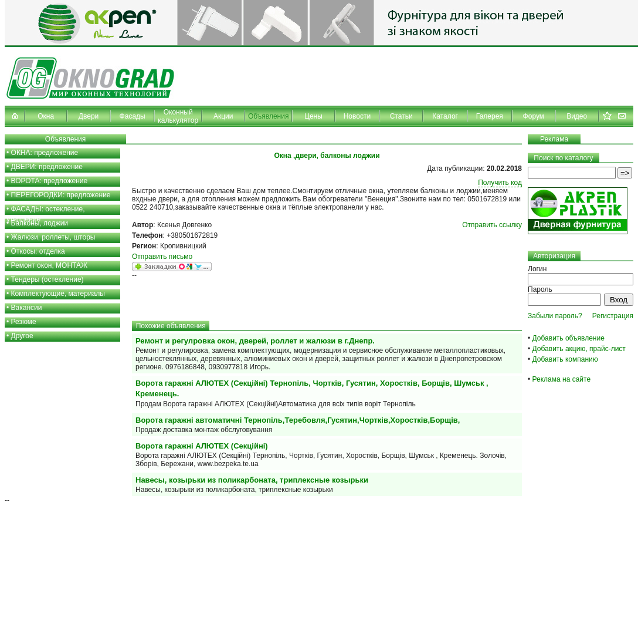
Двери (89, 116)
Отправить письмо (162, 256)
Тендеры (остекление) (47, 279)
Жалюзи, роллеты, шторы (53, 237)
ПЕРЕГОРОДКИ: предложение (61, 195)
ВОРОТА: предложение (49, 181)
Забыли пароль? (555, 316)
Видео (576, 116)
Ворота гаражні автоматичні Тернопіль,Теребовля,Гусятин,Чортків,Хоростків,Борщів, (297, 420)
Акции (223, 116)
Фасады (132, 116)
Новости (357, 116)
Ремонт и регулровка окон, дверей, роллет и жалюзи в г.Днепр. (255, 340)
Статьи (401, 116)
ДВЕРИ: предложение (47, 167)
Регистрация (612, 316)
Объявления (268, 116)
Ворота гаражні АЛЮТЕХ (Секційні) (201, 445)
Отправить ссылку (492, 225)
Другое (22, 336)
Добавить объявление (568, 338)
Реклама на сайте (561, 379)
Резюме (23, 322)
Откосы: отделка (38, 251)
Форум (533, 116)
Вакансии (26, 308)
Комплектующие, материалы (58, 293)
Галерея (489, 116)
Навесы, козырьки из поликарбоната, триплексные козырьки (251, 480)
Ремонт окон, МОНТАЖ (49, 265)
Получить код (500, 182)
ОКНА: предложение (45, 153)
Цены (313, 116)
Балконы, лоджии (40, 223)
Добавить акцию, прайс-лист (579, 349)
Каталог (445, 116)
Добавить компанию (565, 359)
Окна (46, 116)
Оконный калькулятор (178, 116)
